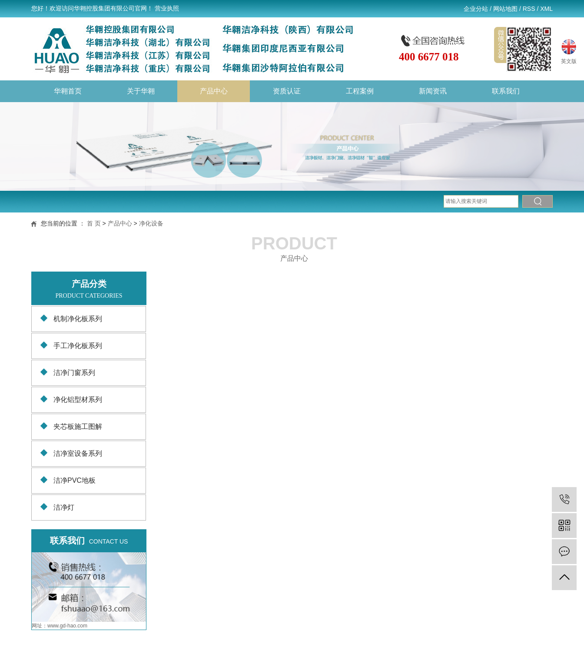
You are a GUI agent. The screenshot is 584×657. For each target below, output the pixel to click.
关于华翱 (141, 91)
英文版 (568, 50)
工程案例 (360, 91)
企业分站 (476, 8)
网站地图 (505, 8)
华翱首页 (68, 91)
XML (546, 8)
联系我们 (506, 91)
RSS (529, 8)
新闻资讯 (433, 91)
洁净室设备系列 (77, 453)
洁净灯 (63, 507)
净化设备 (151, 223)
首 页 (94, 223)
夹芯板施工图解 (77, 426)
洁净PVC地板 (74, 480)
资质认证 (287, 91)
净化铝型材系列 (77, 399)
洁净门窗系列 (74, 372)
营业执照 (167, 8)
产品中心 (214, 91)
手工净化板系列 (77, 345)
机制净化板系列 (77, 318)
